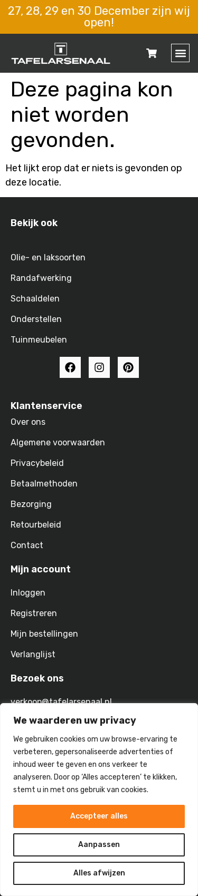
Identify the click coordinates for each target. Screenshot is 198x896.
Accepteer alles (99, 816)
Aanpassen (99, 844)
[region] (99, 799)
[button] (180, 53)
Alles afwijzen (99, 873)
